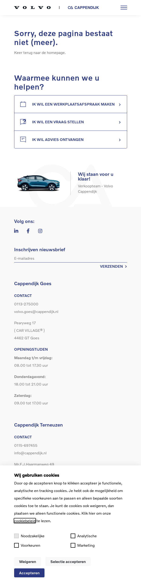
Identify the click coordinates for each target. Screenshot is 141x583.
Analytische (84, 536)
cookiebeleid (25, 520)
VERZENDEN (113, 266)
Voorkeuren (27, 545)
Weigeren (27, 561)
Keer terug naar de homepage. (40, 52)
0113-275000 (26, 304)
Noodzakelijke (29, 536)
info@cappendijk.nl (30, 453)
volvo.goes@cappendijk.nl (36, 311)
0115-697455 (25, 445)
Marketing (83, 545)
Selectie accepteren (68, 561)
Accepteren (29, 573)
